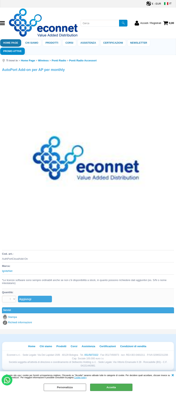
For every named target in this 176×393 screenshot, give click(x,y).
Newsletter (138, 42)
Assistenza (88, 346)
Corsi (69, 42)
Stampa (12, 316)
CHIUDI (172, 375)
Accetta (111, 387)
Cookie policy (80, 377)
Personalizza (65, 387)
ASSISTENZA (88, 42)
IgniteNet (7, 270)
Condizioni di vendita (133, 346)
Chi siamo (31, 42)
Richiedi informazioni (20, 322)
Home (31, 346)
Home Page (10, 42)
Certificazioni (113, 42)
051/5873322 (91, 355)
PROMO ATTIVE (12, 51)
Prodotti (52, 42)
